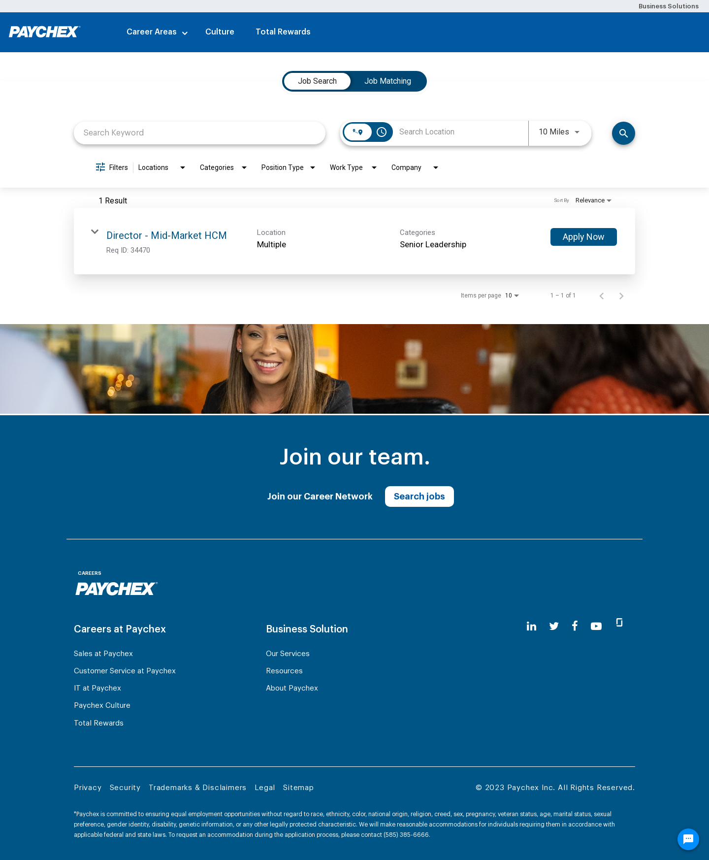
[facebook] (575, 626)
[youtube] (596, 626)
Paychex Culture (102, 705)
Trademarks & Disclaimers (198, 788)
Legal (265, 788)
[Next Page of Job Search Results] (621, 295)
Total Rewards (283, 32)
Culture (219, 32)
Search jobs (419, 496)
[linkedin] (531, 626)
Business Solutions (669, 6)
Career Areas (152, 32)
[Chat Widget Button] (688, 839)
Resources (284, 671)
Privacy (88, 788)
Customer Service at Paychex (125, 671)
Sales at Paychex (103, 654)
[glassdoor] (619, 626)
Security (125, 788)
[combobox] (200, 132)
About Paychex (292, 688)
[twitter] (554, 626)
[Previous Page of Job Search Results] (602, 295)
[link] (354, 241)
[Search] (623, 133)
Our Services (288, 654)
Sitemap (298, 788)
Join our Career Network (320, 496)
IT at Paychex (97, 688)
